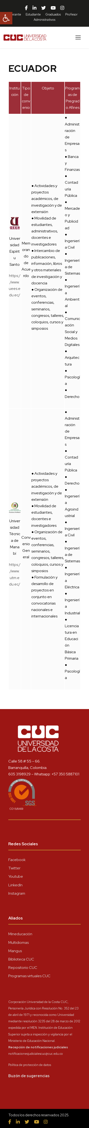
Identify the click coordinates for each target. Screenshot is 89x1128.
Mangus (15, 950)
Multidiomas (18, 942)
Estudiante (33, 14)
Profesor (71, 14)
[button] (6, 18)
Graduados (53, 14)
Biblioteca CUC (21, 959)
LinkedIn (15, 885)
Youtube (15, 876)
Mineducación (20, 933)
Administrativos (44, 20)
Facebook (17, 859)
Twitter (14, 868)
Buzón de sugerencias (29, 1075)
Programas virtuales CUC (29, 975)
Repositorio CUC (22, 967)
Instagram (16, 893)
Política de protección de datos (29, 1065)
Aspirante (14, 14)
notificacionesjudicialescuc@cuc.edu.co (35, 1054)
